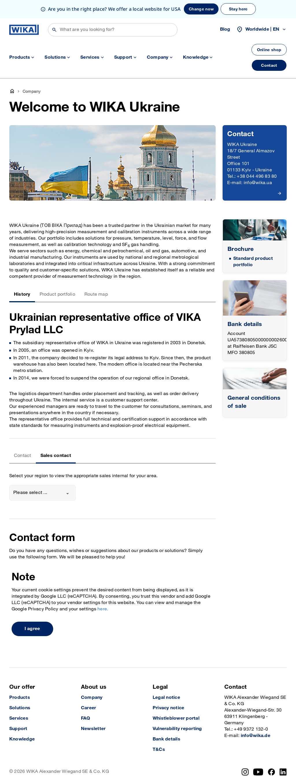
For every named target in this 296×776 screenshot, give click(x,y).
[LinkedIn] (283, 771)
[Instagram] (245, 771)
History (22, 294)
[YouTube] (258, 771)
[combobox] (42, 493)
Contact (22, 455)
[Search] (112, 30)
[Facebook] (271, 771)
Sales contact (55, 455)
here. (102, 609)
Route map (96, 294)
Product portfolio (57, 294)
